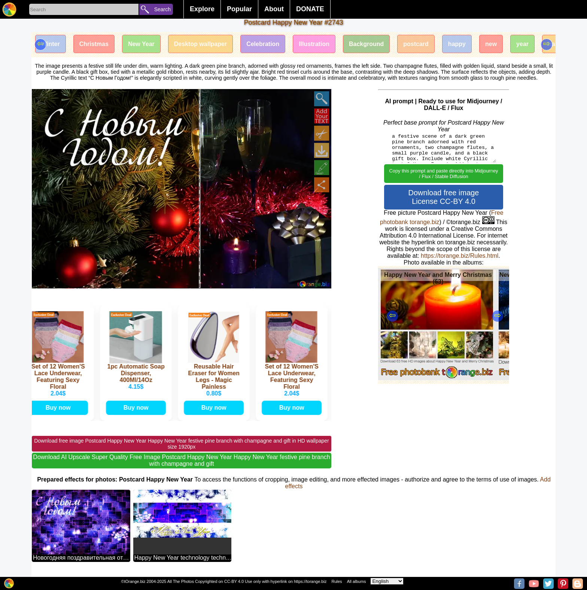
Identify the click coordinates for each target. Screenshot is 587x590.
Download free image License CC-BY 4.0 (443, 197)
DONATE (310, 9)
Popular (239, 9)
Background (366, 44)
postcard (416, 44)
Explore (202, 9)
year (522, 44)
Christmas (94, 44)
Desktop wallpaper (200, 44)
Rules (336, 581)
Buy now (59, 407)
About (274, 9)
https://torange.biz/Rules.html (459, 256)
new (491, 44)
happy (457, 44)
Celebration (262, 44)
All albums (356, 581)
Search (162, 9)
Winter (50, 44)
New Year (141, 44)
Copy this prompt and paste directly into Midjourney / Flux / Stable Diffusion (443, 173)
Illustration (314, 44)
